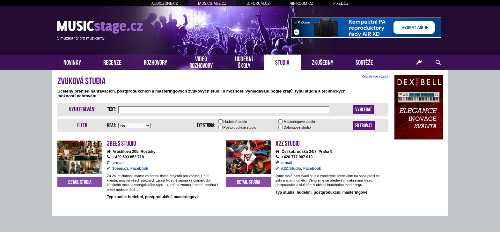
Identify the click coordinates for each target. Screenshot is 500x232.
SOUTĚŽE (364, 61)
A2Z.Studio (291, 168)
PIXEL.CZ (341, 3)
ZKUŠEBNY (322, 61)
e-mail (118, 163)
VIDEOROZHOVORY (201, 61)
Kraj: (111, 124)
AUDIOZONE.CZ (164, 3)
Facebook (139, 168)
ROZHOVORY (155, 61)
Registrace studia (374, 76)
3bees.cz (120, 168)
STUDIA (282, 61)
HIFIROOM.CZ (301, 3)
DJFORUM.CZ (258, 3)
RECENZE (112, 61)
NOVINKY (72, 61)
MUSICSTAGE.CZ (212, 3)
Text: (111, 108)
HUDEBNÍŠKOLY (244, 61)
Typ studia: (206, 124)
